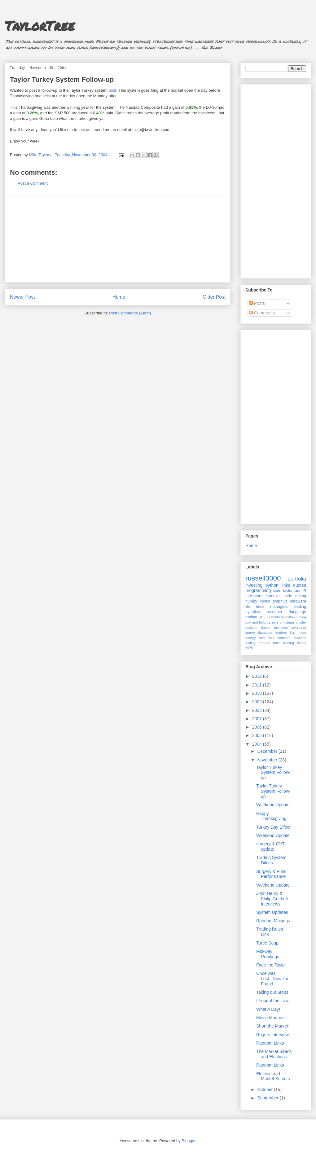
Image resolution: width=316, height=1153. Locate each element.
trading (251, 617)
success (300, 638)
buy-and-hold (255, 622)
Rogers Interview (272, 1034)
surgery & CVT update (270, 846)
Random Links (270, 1043)
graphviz (280, 601)
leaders (281, 632)
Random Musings (273, 920)
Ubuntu (274, 617)
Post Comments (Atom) (130, 313)
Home (118, 297)
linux (260, 606)
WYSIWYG (289, 617)
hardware (298, 601)
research (274, 612)
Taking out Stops (272, 992)
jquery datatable (258, 632)
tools (276, 643)
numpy (251, 601)
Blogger (188, 1140)
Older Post (214, 297)
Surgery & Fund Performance (271, 874)
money (250, 638)
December (267, 751)
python (272, 585)
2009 (257, 701)
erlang (300, 596)
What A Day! (268, 1009)
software (283, 638)
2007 (257, 718)
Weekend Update (273, 804)
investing (253, 585)
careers (273, 622)
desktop (251, 627)
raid (262, 638)
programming (258, 590)
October (265, 1089)
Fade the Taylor (271, 964)
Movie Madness (271, 1017)
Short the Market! (272, 1026)
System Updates (272, 912)
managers (278, 606)
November (267, 759)
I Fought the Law (272, 1000)
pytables (252, 612)
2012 (257, 676)
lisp (292, 632)
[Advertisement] (117, 239)
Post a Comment (33, 183)
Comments (262, 312)
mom (302, 632)
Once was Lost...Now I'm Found (272, 978)
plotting (299, 606)
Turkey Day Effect (273, 827)
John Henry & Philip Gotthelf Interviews (272, 898)
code (287, 596)
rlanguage (297, 612)
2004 (257, 744)
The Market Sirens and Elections (274, 1054)
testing (250, 643)
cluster (301, 622)
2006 (257, 727)
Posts (257, 303)
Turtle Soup (267, 942)
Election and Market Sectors (273, 1076)
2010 (257, 693)
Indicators (253, 596)
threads (264, 643)
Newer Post (22, 297)
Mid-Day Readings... (269, 954)
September (268, 1097)
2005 (257, 735)
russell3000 (263, 578)
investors (281, 627)
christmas (287, 622)
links (285, 585)
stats (277, 591)
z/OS (249, 648)
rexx (271, 638)
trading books (294, 643)
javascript (299, 627)
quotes (299, 585)
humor (266, 627)
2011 (257, 684)
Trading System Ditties (271, 860)
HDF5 (263, 617)
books (265, 601)
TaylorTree (40, 25)
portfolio (296, 579)
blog (303, 617)
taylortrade (292, 591)
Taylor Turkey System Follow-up (62, 79)
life (247, 606)
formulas (273, 596)
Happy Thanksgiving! (271, 816)
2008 (257, 710)
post (112, 90)
